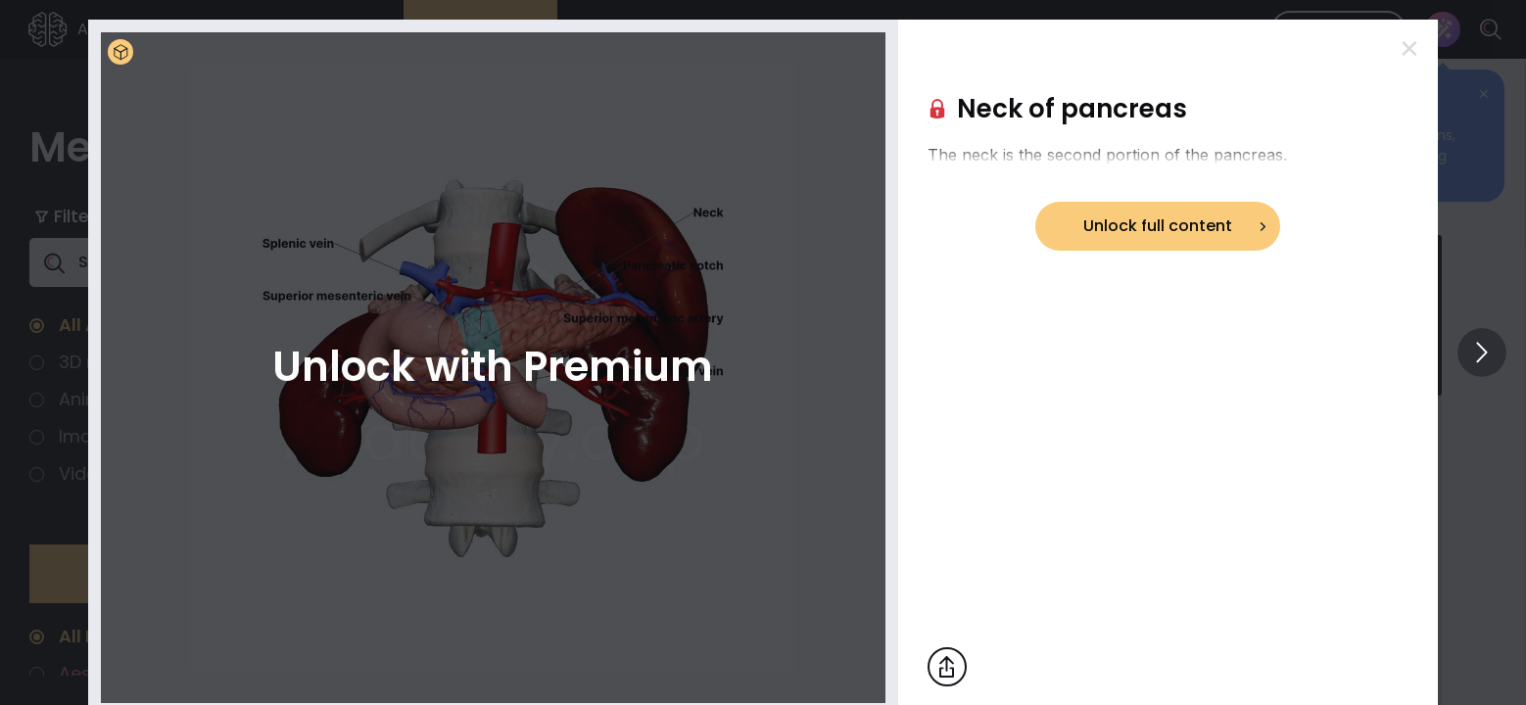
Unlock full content (1157, 225)
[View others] (1481, 352)
